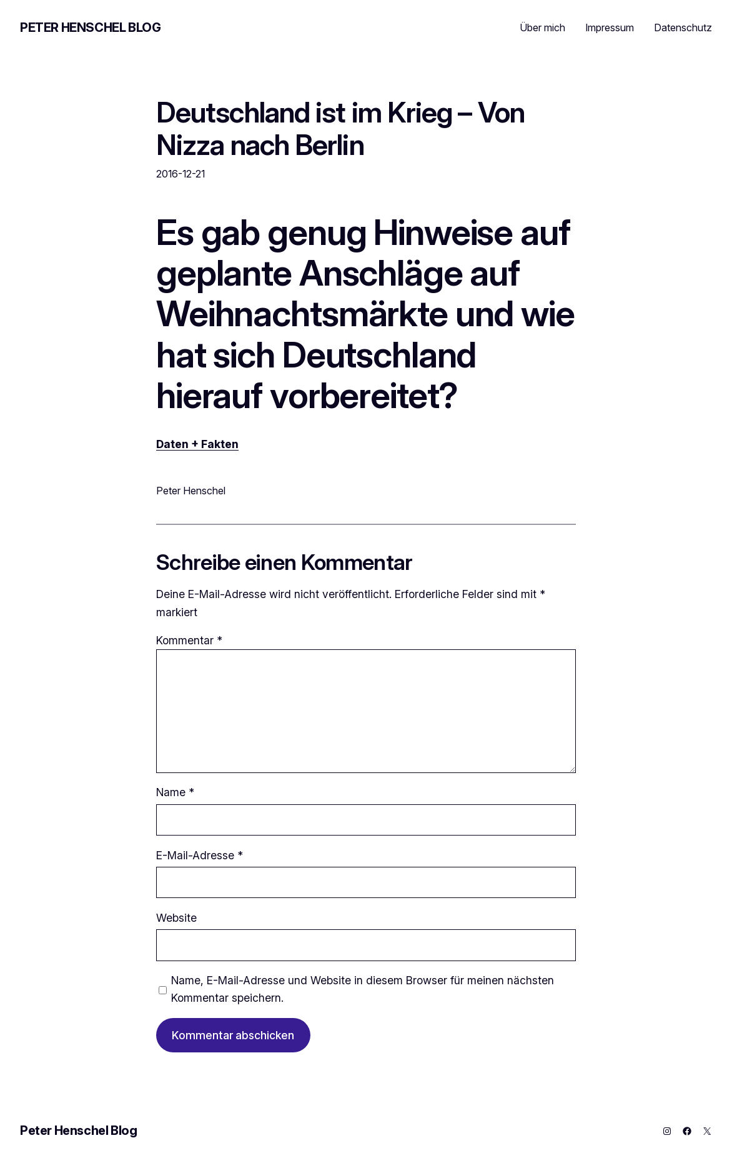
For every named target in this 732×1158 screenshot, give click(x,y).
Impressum (609, 27)
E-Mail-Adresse (199, 855)
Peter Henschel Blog (90, 27)
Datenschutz (683, 27)
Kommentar (189, 640)
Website (176, 917)
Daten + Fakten (197, 444)
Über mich (542, 27)
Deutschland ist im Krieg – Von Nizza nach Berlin (340, 128)
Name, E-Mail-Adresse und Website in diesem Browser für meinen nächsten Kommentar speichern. (362, 989)
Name (175, 792)
